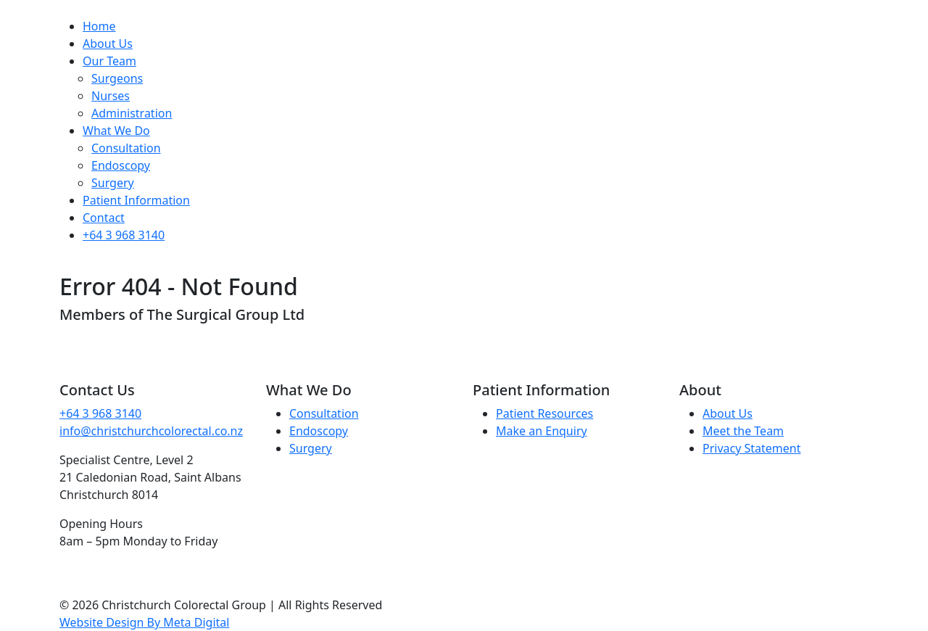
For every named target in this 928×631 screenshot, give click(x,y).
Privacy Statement (752, 448)
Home (99, 26)
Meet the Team (743, 431)
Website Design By (144, 622)
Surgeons (117, 78)
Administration (131, 113)
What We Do (116, 131)
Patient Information (136, 200)
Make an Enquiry (541, 431)
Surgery (112, 183)
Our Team (109, 61)
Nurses (110, 96)
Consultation (126, 148)
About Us (108, 43)
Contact (104, 218)
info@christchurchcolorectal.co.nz (151, 431)
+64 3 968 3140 (124, 235)
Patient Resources (544, 413)
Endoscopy (120, 165)
